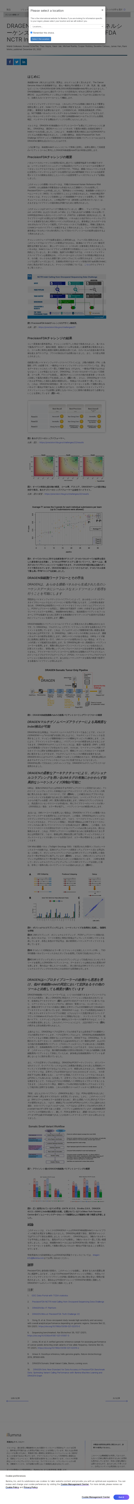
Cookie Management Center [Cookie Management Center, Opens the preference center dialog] (96, 1497)
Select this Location (40, 40)
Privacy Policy (31, 1487)
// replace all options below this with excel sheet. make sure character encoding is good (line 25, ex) (67, 28)
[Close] (102, 11)
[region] (67, 1487)
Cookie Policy (12, 1487)
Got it (121, 1497)
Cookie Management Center (75, 1484)
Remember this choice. (42, 34)
